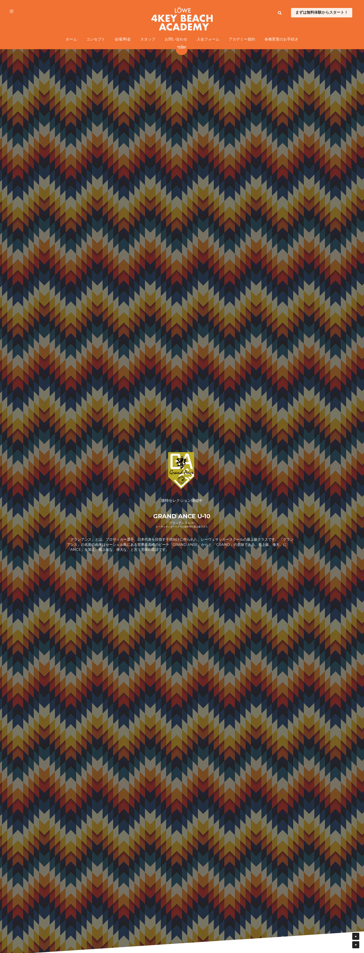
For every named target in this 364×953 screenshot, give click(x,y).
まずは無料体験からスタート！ (321, 12)
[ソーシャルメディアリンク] (11, 11)
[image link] (182, 18)
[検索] (280, 13)
